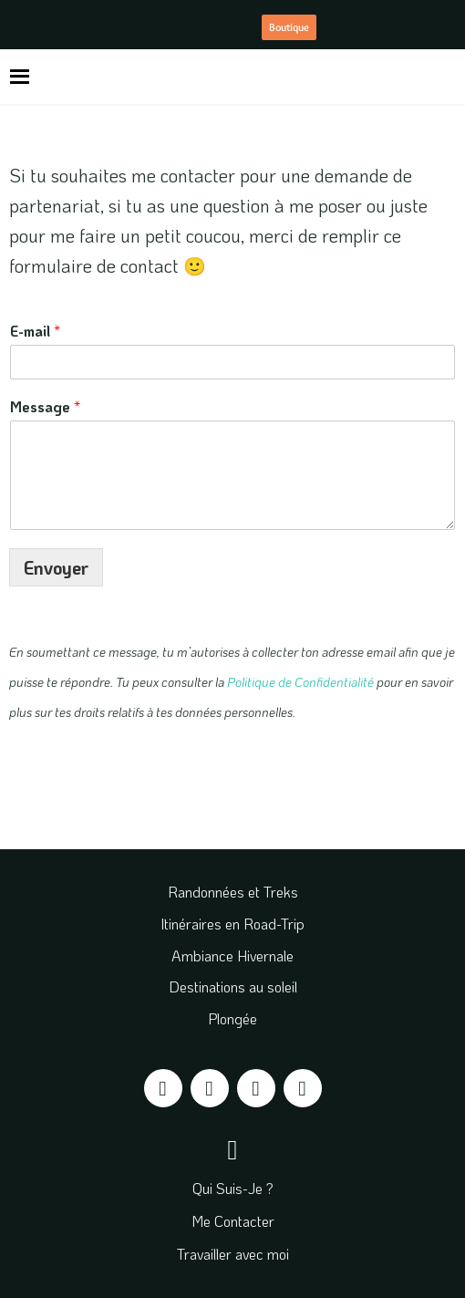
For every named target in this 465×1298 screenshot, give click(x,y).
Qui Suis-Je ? (233, 1188)
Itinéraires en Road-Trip (232, 923)
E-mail (35, 331)
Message (45, 407)
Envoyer (56, 567)
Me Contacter (232, 1221)
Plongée (232, 1018)
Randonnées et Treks (233, 891)
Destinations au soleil (233, 986)
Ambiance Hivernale (232, 955)
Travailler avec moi (233, 1253)
